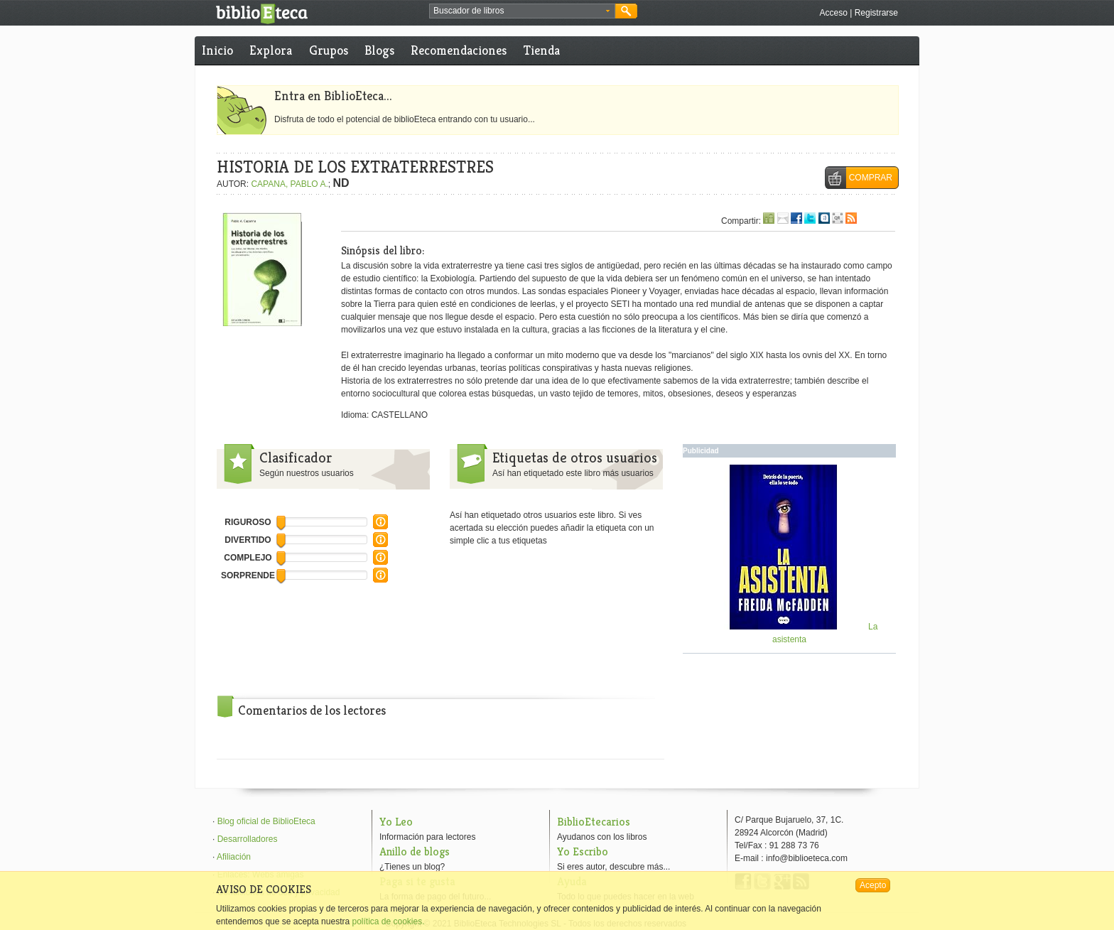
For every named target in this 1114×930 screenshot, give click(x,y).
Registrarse (876, 13)
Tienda (542, 50)
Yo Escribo (582, 851)
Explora (270, 50)
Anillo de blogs (414, 851)
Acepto (873, 885)
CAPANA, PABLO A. (289, 184)
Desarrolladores (247, 839)
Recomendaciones (459, 50)
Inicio (217, 50)
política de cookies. (388, 921)
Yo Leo (396, 821)
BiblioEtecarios (593, 821)
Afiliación (234, 857)
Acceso (833, 13)
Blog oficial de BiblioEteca (266, 821)
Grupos (328, 50)
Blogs (379, 50)
